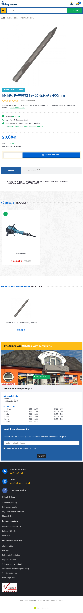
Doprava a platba (9, 558)
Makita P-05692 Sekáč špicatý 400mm (20, 18)
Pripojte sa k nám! (18, 489)
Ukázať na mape (41, 375)
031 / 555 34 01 (16, 471)
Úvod (3, 18)
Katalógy (5, 549)
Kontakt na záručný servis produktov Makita (25, 126)
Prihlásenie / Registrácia (11, 525)
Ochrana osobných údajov (12, 562)
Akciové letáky (8, 544)
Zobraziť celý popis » (17, 108)
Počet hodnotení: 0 (28, 101)
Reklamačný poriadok (11, 553)
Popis (11, 170)
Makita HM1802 (21, 253)
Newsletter (6, 534)
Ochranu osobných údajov (25, 447)
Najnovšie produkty (10, 505)
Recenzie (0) (34, 170)
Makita (12, 143)
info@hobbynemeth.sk (20, 481)
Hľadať (74, 10)
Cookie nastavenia (9, 571)
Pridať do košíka (51, 155)
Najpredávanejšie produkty (13, 510)
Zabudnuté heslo (9, 529)
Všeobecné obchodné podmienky (15, 567)
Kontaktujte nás (8, 576)
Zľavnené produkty (9, 501)
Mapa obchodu (8, 514)
